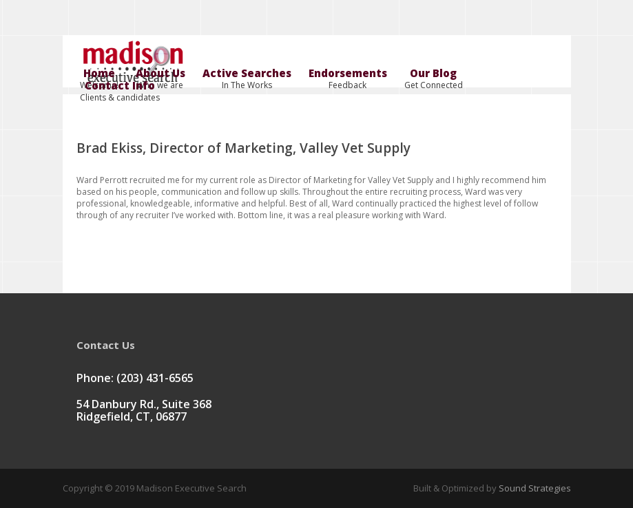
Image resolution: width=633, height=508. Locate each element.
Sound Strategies (534, 488)
